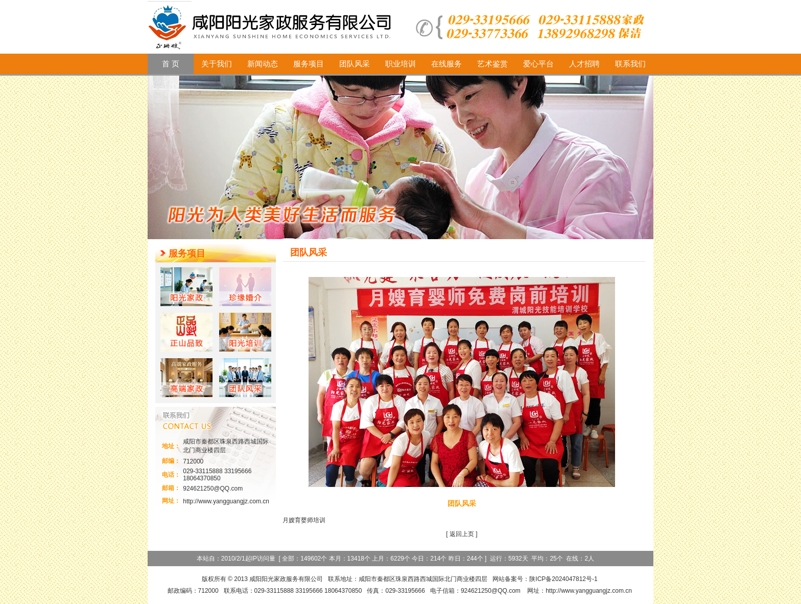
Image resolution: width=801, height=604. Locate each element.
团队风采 (461, 503)
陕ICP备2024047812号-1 (563, 579)
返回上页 (462, 534)
